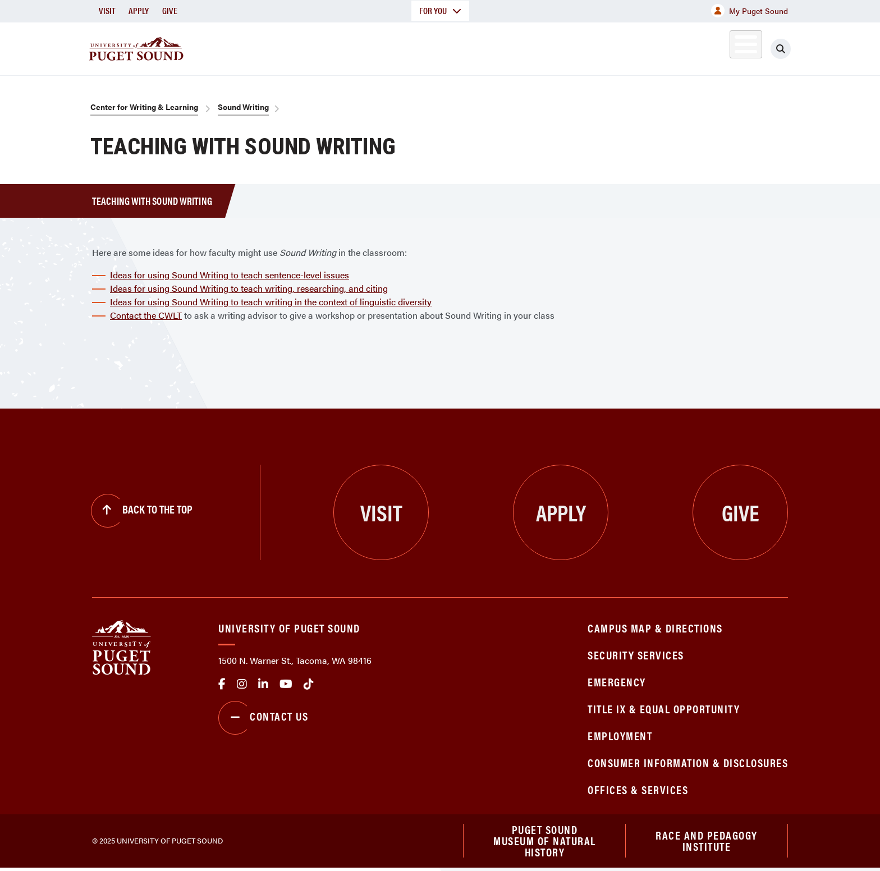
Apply (139, 10)
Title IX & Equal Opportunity (664, 708)
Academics (399, 47)
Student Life (572, 47)
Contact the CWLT (146, 315)
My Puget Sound (749, 10)
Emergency (617, 681)
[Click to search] (781, 49)
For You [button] (440, 10)
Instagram (242, 684)
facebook (222, 684)
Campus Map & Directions (655, 628)
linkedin (263, 684)
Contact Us (263, 718)
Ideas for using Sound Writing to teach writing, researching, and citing (249, 288)
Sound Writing (243, 106)
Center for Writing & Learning (144, 106)
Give (169, 10)
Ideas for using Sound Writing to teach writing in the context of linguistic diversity (271, 301)
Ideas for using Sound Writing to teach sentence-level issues (229, 274)
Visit (107, 10)
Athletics (658, 47)
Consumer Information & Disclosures (688, 762)
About (324, 47)
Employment (620, 735)
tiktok (309, 684)
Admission (484, 47)
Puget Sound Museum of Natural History (544, 842)
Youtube (285, 684)
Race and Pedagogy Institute (707, 842)
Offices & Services (638, 789)
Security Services (636, 655)
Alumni (718, 47)
